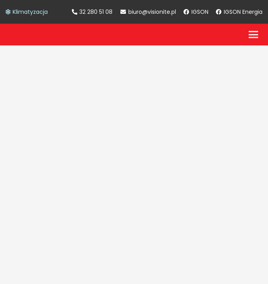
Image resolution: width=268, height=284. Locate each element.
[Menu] (253, 35)
